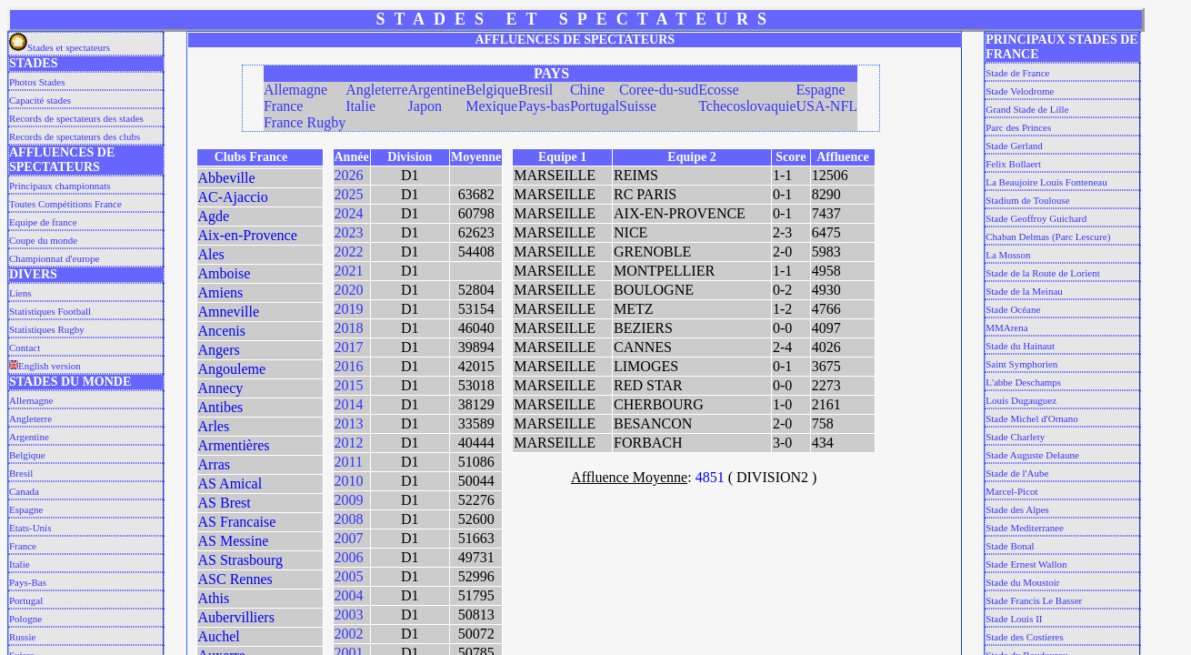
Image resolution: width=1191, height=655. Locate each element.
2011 (349, 461)
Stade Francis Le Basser (1034, 600)
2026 (349, 175)
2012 (349, 442)
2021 (349, 270)
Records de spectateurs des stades (76, 118)
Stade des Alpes (1017, 509)
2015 (349, 385)
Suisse (637, 106)
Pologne (25, 618)
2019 (349, 309)
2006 (349, 557)
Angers (219, 350)
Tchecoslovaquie (747, 106)
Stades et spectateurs (59, 47)
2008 (349, 519)
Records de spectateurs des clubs (74, 136)
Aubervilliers (236, 617)
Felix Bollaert (1013, 163)
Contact (24, 347)
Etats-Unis (30, 527)
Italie (19, 564)
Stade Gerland (1014, 145)
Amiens (221, 292)
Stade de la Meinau (1024, 291)
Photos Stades (37, 81)
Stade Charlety (1015, 436)
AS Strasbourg (241, 560)
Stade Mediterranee (1025, 527)
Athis (214, 598)
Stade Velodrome (1020, 91)
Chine (587, 89)
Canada (24, 491)
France (22, 545)
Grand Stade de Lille (1027, 109)
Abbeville (226, 178)
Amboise (224, 273)
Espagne (26, 509)
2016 (349, 366)
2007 (349, 538)
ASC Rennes (235, 579)
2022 (349, 251)
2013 (349, 423)
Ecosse (718, 89)
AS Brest (224, 502)
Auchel (219, 636)
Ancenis (221, 330)
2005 (349, 576)
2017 (349, 347)
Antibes (221, 407)
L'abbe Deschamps (1023, 382)
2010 (349, 481)
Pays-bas (544, 106)
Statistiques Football (50, 311)
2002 (349, 633)
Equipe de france (43, 222)
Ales (211, 254)
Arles (214, 426)
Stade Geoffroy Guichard (1036, 218)
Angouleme (232, 369)
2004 (349, 595)
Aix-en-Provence (247, 235)
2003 (349, 614)
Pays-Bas (27, 582)
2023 (349, 232)
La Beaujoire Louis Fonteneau (1046, 181)
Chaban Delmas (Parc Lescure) (1048, 236)
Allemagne (31, 400)
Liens (20, 292)
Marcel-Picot (1011, 491)
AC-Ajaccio (233, 197)
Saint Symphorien (1021, 363)
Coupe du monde (43, 240)
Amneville (229, 311)
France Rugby (304, 122)
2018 (349, 328)
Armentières (234, 445)
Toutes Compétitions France (65, 203)
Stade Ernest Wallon (1026, 564)
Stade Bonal (1010, 545)
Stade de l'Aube (1017, 473)
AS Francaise (237, 521)
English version (45, 365)
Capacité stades (40, 100)
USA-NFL (826, 106)
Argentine (29, 436)
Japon (425, 106)
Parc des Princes (1018, 127)
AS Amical (230, 483)
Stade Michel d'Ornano (1032, 418)
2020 (349, 289)
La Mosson (1008, 254)
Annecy (221, 388)
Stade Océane (1013, 309)
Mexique (491, 106)
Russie (22, 636)
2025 (349, 194)
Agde (214, 216)
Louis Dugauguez (1021, 400)
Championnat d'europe (54, 258)
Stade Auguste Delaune (1032, 454)
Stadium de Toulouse (1028, 200)
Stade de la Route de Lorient (1043, 272)
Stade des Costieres (1025, 636)
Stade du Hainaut (1020, 345)
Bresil (21, 473)
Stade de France (1017, 72)
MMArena (1006, 327)
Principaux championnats (60, 185)
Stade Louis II (1014, 618)
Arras (214, 464)
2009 (349, 500)
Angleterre (30, 418)
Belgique (27, 454)
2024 (349, 213)
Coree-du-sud (658, 89)
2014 (349, 404)
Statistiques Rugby (47, 329)
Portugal (26, 600)
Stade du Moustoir (1022, 582)
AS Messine (233, 541)
